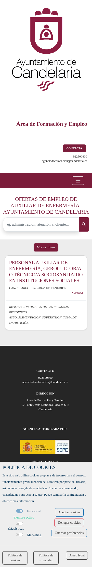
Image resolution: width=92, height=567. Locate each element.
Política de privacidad (46, 557)
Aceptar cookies (69, 512)
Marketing (34, 535)
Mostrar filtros (46, 247)
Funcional (34, 511)
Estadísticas (16, 528)
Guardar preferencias (69, 533)
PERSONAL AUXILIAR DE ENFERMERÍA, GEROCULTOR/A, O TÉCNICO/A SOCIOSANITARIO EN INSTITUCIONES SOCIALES (46, 271)
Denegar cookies (69, 522)
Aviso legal (77, 555)
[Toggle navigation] (78, 180)
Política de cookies (15, 557)
